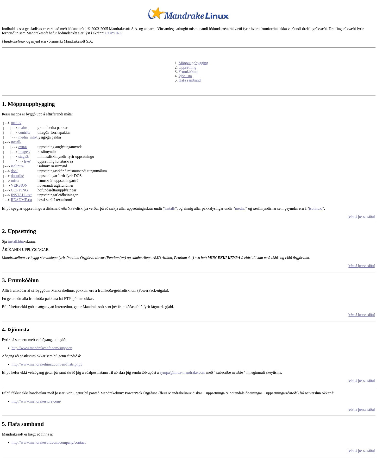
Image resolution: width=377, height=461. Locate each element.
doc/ (14, 171)
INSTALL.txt (21, 195)
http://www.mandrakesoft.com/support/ (42, 348)
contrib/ (24, 132)
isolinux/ (17, 166)
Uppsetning (187, 67)
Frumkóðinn (188, 71)
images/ (24, 152)
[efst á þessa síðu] (361, 217)
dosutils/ (17, 176)
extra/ (22, 147)
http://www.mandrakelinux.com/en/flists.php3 (47, 364)
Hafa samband (190, 80)
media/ (16, 123)
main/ (22, 128)
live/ (27, 161)
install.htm (16, 241)
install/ (16, 142)
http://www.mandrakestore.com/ (36, 401)
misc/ (15, 180)
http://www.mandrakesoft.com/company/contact (49, 442)
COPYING (113, 33)
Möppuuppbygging (193, 63)
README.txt (21, 200)
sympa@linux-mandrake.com (182, 372)
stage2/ (23, 156)
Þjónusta (185, 76)
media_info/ (27, 137)
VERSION (19, 185)
